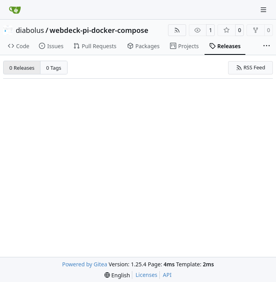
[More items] (266, 46)
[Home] (15, 10)
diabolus (30, 30)
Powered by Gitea (84, 264)
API (167, 274)
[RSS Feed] (177, 30)
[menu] (117, 275)
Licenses (146, 274)
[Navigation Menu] (264, 9)
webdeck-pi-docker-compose (98, 30)
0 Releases (22, 67)
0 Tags (54, 67)
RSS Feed (250, 67)
